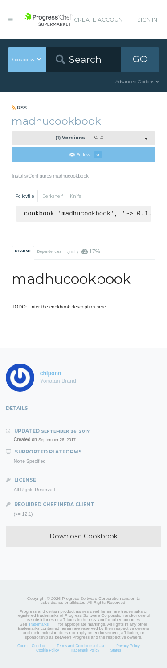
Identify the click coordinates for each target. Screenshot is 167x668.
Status (115, 650)
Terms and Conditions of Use (81, 646)
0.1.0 (79, 138)
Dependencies (49, 251)
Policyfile (24, 196)
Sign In (147, 19)
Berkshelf (52, 196)
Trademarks (39, 624)
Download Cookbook (83, 536)
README (23, 251)
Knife (75, 196)
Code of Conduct (31, 646)
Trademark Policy (84, 650)
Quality (83, 251)
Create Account (100, 19)
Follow (85, 154)
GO (140, 59)
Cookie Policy (47, 650)
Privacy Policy (128, 646)
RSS (19, 107)
